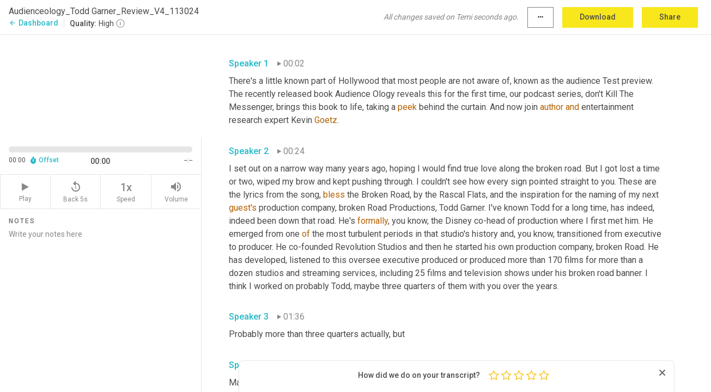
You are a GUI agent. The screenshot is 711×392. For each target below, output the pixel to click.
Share (669, 17)
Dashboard (33, 23)
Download (598, 17)
